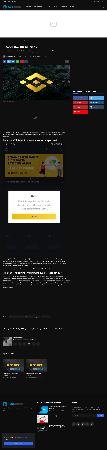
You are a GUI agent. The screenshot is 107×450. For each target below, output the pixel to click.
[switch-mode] (102, 1)
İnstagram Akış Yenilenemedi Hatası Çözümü (50, 329)
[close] (33, 435)
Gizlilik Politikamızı (25, 437)
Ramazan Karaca (18, 337)
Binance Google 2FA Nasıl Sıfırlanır (34, 374)
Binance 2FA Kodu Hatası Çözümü (10, 374)
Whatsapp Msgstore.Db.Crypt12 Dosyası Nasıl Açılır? (19, 329)
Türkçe (96, 1)
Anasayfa (28, 7)
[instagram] (87, 424)
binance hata (20, 317)
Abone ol (100, 415)
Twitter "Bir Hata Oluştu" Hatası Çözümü (58, 407)
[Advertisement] (36, 300)
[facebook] (74, 424)
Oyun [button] (56, 7)
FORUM (72, 7)
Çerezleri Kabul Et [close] (18, 444)
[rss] (92, 424)
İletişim (14, 1)
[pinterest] (83, 424)
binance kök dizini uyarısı (32, 317)
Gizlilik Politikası (7, 1)
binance (12, 317)
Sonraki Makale (42, 326)
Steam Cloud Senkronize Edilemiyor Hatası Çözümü (57, 426)
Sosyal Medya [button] (39, 7)
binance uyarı (45, 317)
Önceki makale (30, 326)
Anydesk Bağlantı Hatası (56, 416)
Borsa (10, 40)
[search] (102, 6)
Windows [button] (64, 7)
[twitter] (78, 424)
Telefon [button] (49, 7)
